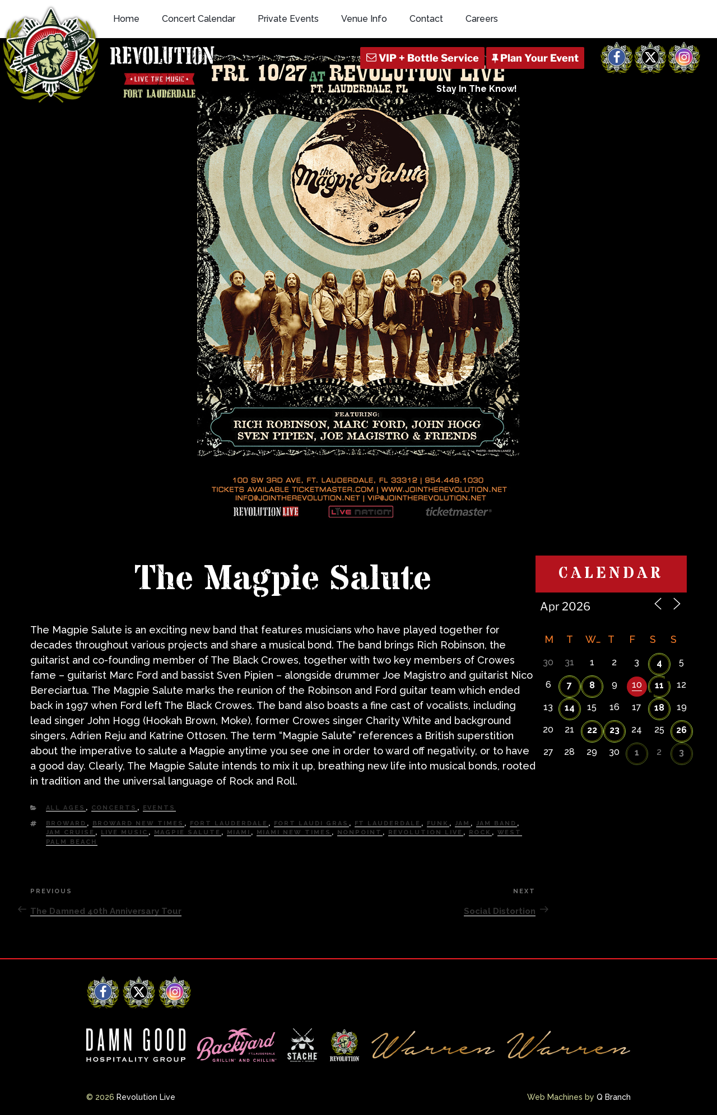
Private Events (288, 18)
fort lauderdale (229, 823)
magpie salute (187, 832)
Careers (481, 18)
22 (592, 730)
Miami (239, 832)
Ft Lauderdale (388, 823)
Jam (463, 823)
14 (570, 707)
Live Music (124, 832)
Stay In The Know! (476, 88)
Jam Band (496, 823)
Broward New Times (138, 823)
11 (659, 685)
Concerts (114, 807)
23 (614, 730)
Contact (426, 18)
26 (681, 730)
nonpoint (360, 832)
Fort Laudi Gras (311, 823)
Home (126, 18)
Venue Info (364, 18)
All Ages (66, 807)
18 (659, 707)
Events (159, 807)
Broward (66, 823)
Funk (438, 823)
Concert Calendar (198, 18)
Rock (480, 832)
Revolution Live (425, 832)
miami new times (294, 832)
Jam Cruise (70, 832)
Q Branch (614, 1097)
